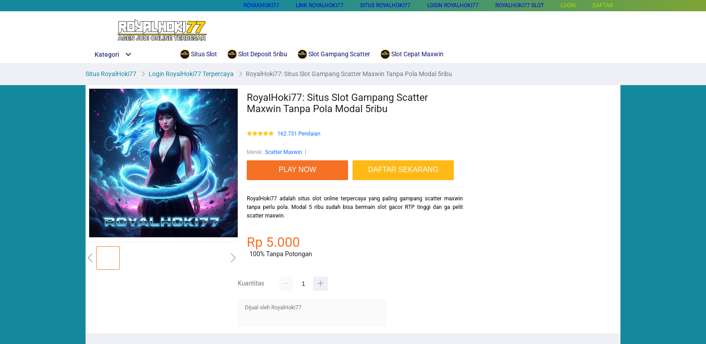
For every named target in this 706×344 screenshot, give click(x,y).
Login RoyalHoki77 (453, 5)
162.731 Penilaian (299, 134)
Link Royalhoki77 (320, 5)
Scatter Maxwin (283, 152)
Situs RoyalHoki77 (385, 5)
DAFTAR (603, 5)
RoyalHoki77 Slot (519, 5)
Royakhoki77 (261, 5)
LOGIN (568, 5)
